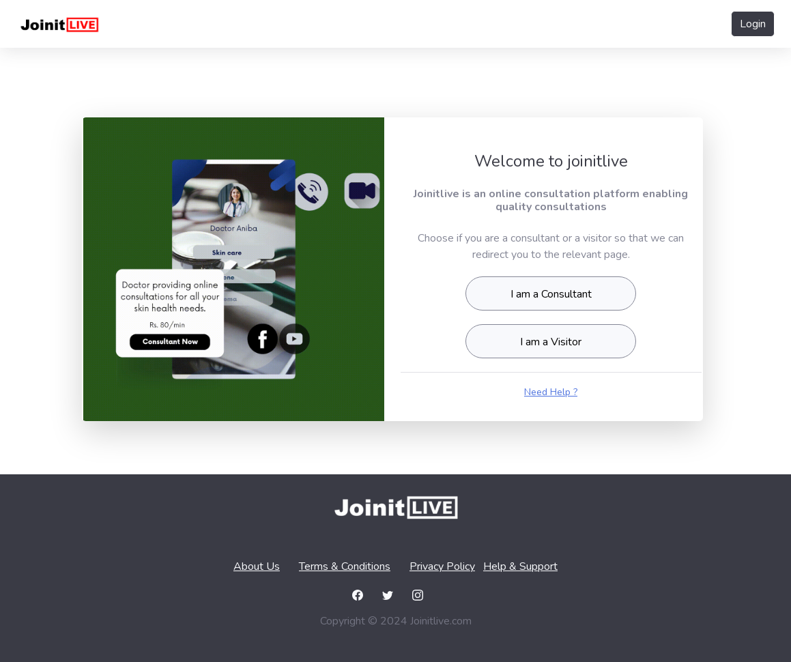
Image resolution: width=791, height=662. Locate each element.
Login (753, 23)
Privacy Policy (442, 566)
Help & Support (520, 566)
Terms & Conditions (344, 566)
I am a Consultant (551, 294)
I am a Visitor (550, 341)
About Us (256, 566)
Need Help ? (550, 392)
